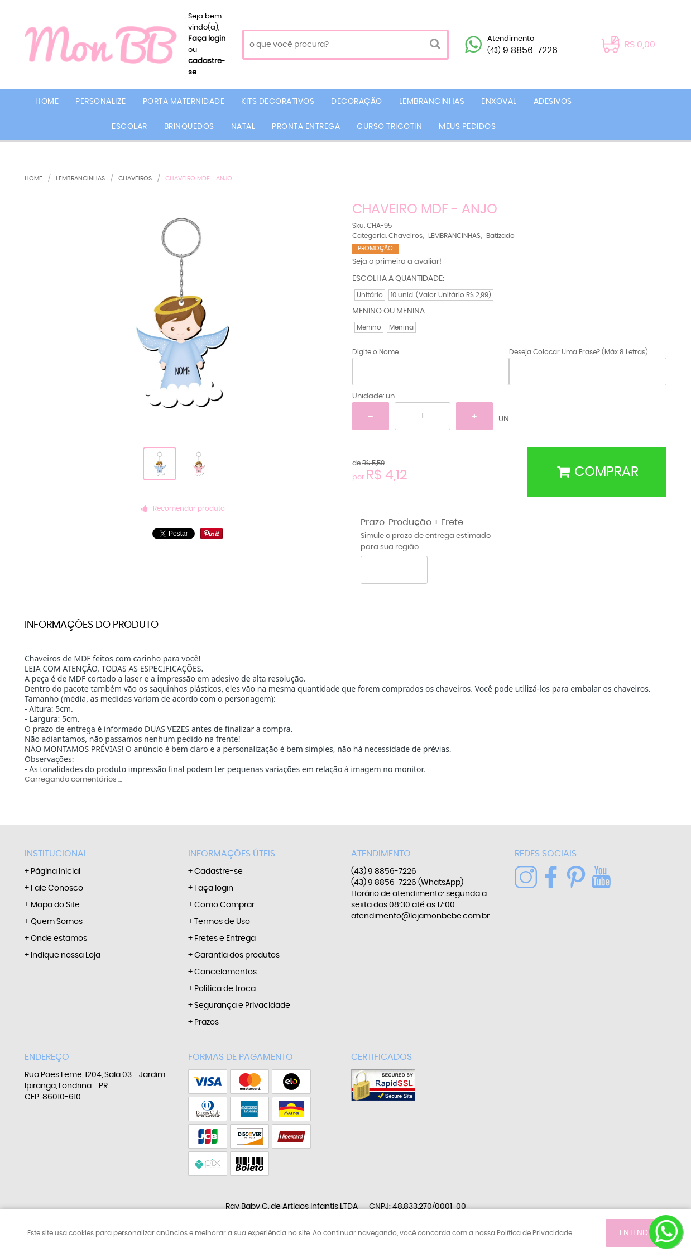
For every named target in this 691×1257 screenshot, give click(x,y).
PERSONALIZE (100, 102)
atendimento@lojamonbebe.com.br (420, 916)
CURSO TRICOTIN (389, 127)
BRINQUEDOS (189, 127)
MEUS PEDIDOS (467, 127)
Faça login (206, 38)
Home (47, 102)
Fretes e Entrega (225, 938)
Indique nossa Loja (65, 955)
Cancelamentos (225, 972)
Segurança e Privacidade (242, 1006)
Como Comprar (224, 905)
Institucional (56, 853)
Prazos (206, 1022)
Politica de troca (225, 989)
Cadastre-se (218, 871)
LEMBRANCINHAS (432, 102)
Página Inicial (55, 871)
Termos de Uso (222, 922)
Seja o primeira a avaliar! (397, 261)
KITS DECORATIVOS (277, 102)
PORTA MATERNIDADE (184, 102)
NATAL (243, 127)
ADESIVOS (553, 102)
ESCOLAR (129, 127)
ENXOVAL (499, 102)
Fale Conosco (57, 888)
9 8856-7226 (522, 50)
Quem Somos (57, 922)
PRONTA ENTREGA (306, 127)
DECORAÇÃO (356, 102)
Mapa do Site (55, 905)
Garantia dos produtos (237, 955)
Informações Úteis (231, 853)
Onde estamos (59, 938)
